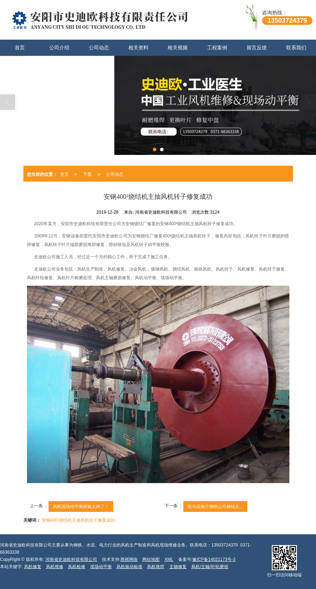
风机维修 (54, 566)
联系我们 (296, 47)
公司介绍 (59, 47)
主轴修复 (178, 566)
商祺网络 (129, 559)
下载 (87, 174)
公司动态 (99, 47)
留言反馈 (257, 47)
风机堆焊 (155, 566)
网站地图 (151, 559)
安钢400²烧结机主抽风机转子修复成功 (78, 520)
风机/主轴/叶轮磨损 (209, 566)
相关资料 (138, 47)
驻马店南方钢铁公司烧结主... (215, 506)
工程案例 (217, 47)
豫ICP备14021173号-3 (213, 559)
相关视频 (178, 47)
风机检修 (76, 566)
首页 (20, 47)
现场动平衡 (101, 566)
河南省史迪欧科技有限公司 (71, 559)
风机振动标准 (129, 566)
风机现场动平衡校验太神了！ (81, 506)
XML (169, 559)
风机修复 (32, 566)
